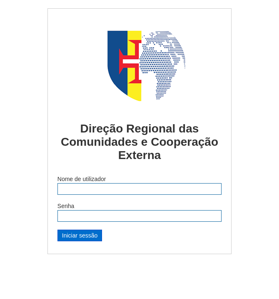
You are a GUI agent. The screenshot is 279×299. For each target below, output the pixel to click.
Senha (65, 206)
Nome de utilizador (81, 179)
